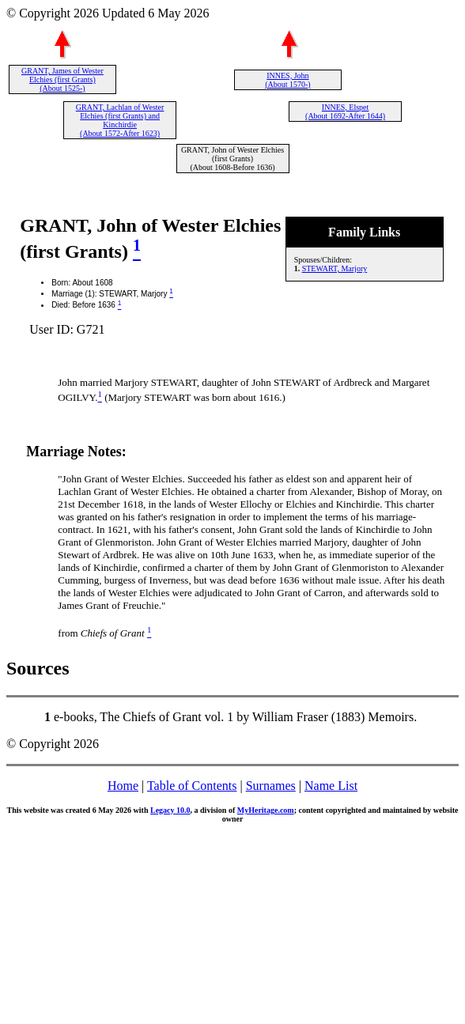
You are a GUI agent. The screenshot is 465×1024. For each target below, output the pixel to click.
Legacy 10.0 (170, 810)
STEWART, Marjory (335, 268)
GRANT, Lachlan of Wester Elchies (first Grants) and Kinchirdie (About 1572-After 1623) (120, 120)
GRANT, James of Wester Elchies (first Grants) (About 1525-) (62, 79)
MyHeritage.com (265, 810)
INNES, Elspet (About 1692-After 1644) (345, 111)
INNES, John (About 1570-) (288, 80)
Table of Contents (192, 785)
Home (123, 785)
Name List (330, 785)
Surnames (271, 785)
